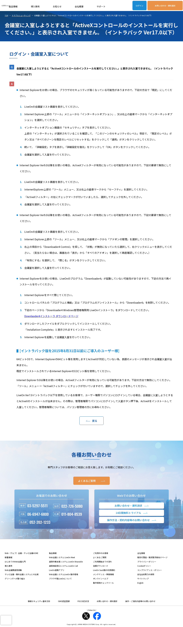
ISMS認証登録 (64, 601)
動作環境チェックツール (103, 582)
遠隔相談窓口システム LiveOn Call (63, 565)
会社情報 (141, 553)
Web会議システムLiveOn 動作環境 (63, 574)
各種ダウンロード (100, 565)
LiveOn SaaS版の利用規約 (104, 570)
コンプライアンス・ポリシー (149, 570)
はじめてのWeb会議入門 (15, 561)
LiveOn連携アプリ (56, 570)
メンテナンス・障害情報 (103, 574)
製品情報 (13, 6)
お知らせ (57, 6)
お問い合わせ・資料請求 (165, 5)
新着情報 (8, 557)
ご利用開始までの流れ (102, 561)
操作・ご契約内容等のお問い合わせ (140, 601)
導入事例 (35, 6)
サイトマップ (143, 578)
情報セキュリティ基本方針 (39, 601)
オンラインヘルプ (100, 578)
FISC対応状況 (83, 601)
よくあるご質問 (99, 557)
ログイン (139, 5)
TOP (6, 15)
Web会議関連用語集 (13, 570)
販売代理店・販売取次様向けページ (152, 557)
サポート (101, 6)
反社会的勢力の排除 (145, 574)
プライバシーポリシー (146, 561)
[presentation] (6, 620)
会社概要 (79, 6)
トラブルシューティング (21, 15)
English (140, 582)
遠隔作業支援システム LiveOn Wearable (66, 561)
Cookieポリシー (144, 565)
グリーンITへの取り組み (15, 578)
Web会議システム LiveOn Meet (62, 557)
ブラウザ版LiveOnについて (60, 578)
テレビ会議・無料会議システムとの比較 (22, 574)
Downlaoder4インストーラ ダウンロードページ (51, 316)
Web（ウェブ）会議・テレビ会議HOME (21, 553)
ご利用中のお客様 (100, 553)
